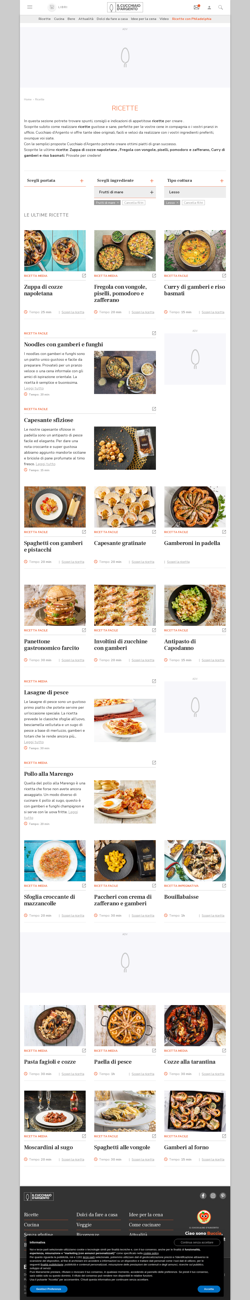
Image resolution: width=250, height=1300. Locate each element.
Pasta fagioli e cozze (50, 1062)
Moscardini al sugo (48, 1147)
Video (164, 19)
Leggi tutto (34, 388)
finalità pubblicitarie (51, 1264)
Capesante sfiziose (48, 420)
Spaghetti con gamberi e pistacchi (53, 546)
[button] (84, 275)
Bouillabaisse (181, 897)
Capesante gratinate (120, 543)
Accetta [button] (209, 1289)
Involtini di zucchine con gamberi (120, 645)
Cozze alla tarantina (189, 1062)
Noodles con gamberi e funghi (63, 344)
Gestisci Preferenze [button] (48, 1289)
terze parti (89, 1257)
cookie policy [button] (150, 1253)
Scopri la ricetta (73, 312)
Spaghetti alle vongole (122, 1147)
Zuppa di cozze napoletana (43, 290)
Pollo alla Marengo (48, 774)
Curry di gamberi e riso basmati (194, 290)
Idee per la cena (143, 19)
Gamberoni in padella (192, 543)
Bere (71, 19)
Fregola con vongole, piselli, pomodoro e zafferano (120, 293)
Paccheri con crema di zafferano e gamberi (123, 900)
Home (28, 99)
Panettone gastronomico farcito (51, 645)
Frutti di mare (107, 203)
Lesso (172, 203)
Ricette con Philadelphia (191, 19)
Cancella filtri (133, 203)
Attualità (85, 19)
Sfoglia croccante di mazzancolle (49, 900)
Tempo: (40, 312)
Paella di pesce (113, 1062)
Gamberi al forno (186, 1147)
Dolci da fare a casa (112, 19)
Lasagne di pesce (46, 692)
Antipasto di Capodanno (180, 645)
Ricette (45, 19)
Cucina (59, 19)
